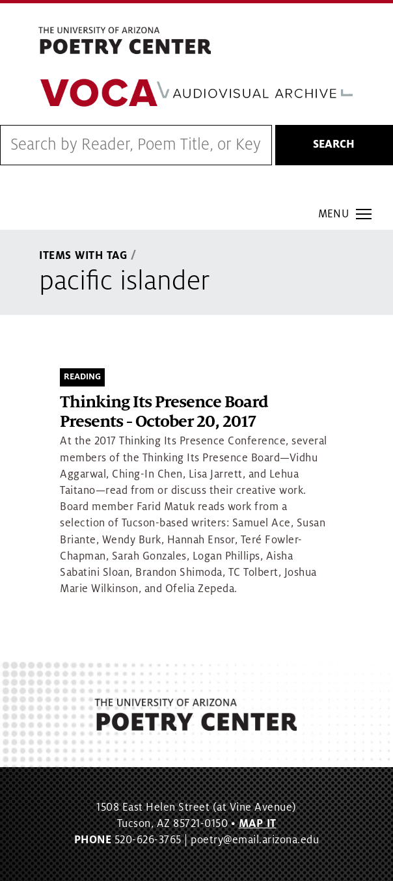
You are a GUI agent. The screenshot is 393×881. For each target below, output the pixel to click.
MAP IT (258, 824)
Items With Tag (83, 256)
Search (334, 144)
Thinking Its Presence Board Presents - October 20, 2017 (164, 412)
